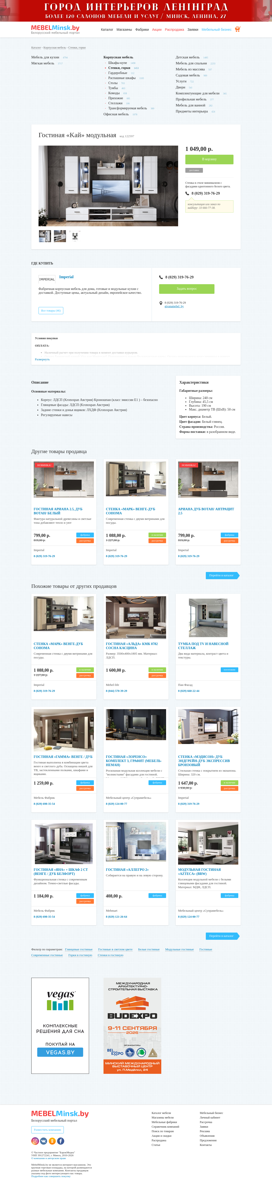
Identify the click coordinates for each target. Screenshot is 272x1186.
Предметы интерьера (192, 111)
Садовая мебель (188, 75)
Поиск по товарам (163, 1131)
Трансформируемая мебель (127, 108)
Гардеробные (117, 73)
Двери (180, 87)
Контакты (206, 1145)
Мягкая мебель (42, 63)
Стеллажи (115, 103)
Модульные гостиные (179, 949)
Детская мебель (188, 57)
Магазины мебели (163, 1117)
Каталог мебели (161, 1113)
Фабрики (142, 29)
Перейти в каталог (221, 575)
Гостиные (205, 949)
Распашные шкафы (122, 78)
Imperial (66, 277)
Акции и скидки (161, 1135)
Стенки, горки (77, 47)
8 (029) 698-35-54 (44, 803)
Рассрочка (206, 1122)
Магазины (124, 29)
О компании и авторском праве (48, 1158)
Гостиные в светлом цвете (115, 949)
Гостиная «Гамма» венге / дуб (63, 757)
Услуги (181, 81)
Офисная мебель (116, 114)
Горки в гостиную (80, 955)
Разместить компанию (47, 1129)
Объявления (207, 1135)
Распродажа (174, 29)
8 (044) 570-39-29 (116, 691)
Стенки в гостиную (110, 955)
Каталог (107, 29)
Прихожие (115, 98)
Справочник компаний (165, 1126)
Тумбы (113, 88)
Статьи (156, 1145)
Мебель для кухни (45, 57)
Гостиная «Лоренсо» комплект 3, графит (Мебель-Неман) (134, 761)
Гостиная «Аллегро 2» (127, 870)
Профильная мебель (191, 99)
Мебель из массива (190, 69)
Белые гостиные (149, 949)
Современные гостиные (47, 955)
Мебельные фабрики (164, 1122)
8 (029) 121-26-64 (116, 916)
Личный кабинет (210, 1117)
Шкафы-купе (117, 63)
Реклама (205, 1131)
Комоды (114, 93)
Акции (157, 29)
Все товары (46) (51, 310)
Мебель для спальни (191, 63)
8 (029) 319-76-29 (202, 193)
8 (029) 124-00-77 (116, 803)
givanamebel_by (174, 306)
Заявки (193, 29)
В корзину (209, 159)
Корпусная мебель (55, 47)
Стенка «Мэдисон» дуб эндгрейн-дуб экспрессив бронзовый (204, 761)
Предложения (208, 1140)
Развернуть (42, 359)
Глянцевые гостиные (78, 949)
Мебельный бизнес (217, 29)
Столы (112, 83)
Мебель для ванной (190, 105)
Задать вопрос (187, 288)
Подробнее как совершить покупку (51, 1176)
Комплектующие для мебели (198, 93)
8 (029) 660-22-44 (188, 691)
